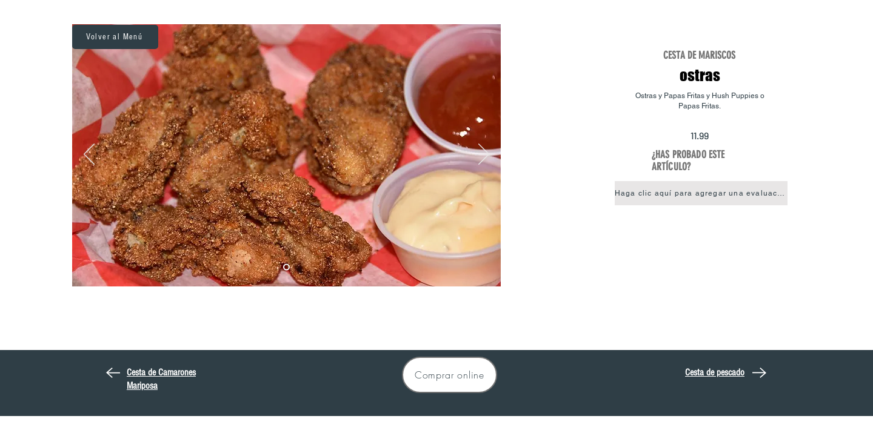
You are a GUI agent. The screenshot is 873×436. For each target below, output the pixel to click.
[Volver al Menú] (115, 37)
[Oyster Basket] (286, 267)
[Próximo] (483, 155)
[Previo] (89, 155)
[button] (701, 193)
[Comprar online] (449, 375)
